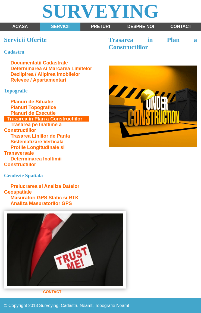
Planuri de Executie (33, 113)
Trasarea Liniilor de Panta (40, 136)
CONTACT (52, 292)
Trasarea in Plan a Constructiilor (44, 119)
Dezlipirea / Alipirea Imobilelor (45, 74)
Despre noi (140, 26)
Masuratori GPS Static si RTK (45, 197)
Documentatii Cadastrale (39, 63)
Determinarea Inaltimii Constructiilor (33, 161)
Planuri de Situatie (32, 101)
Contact (180, 26)
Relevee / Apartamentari (38, 80)
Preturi (100, 26)
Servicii (60, 26)
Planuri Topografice (33, 107)
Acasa (20, 26)
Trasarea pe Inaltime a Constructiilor (33, 127)
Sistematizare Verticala (37, 141)
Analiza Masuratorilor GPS (41, 203)
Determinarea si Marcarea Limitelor (51, 68)
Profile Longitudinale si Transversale (34, 150)
